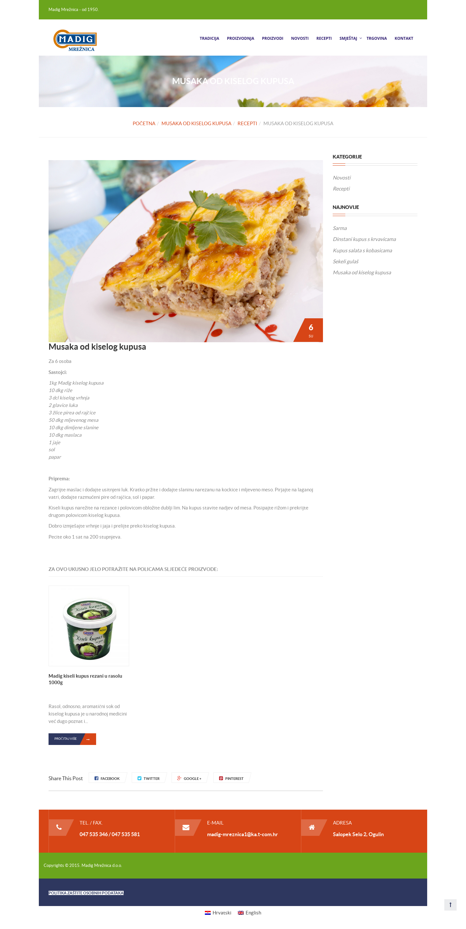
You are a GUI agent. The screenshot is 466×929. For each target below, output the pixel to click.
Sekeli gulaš (345, 261)
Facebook (107, 779)
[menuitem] (218, 912)
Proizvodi (272, 38)
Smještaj (348, 38)
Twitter (149, 779)
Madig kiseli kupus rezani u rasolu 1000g (85, 679)
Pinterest (231, 779)
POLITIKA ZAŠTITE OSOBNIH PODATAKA (86, 893)
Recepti (324, 38)
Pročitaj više (75, 739)
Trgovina (377, 38)
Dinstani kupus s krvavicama (364, 239)
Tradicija (209, 38)
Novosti (300, 38)
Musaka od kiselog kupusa (196, 123)
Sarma (340, 228)
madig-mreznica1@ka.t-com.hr (242, 834)
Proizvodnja (240, 38)
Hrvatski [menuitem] (222, 912)
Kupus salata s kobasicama (362, 250)
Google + (189, 779)
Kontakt (404, 38)
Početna (144, 123)
